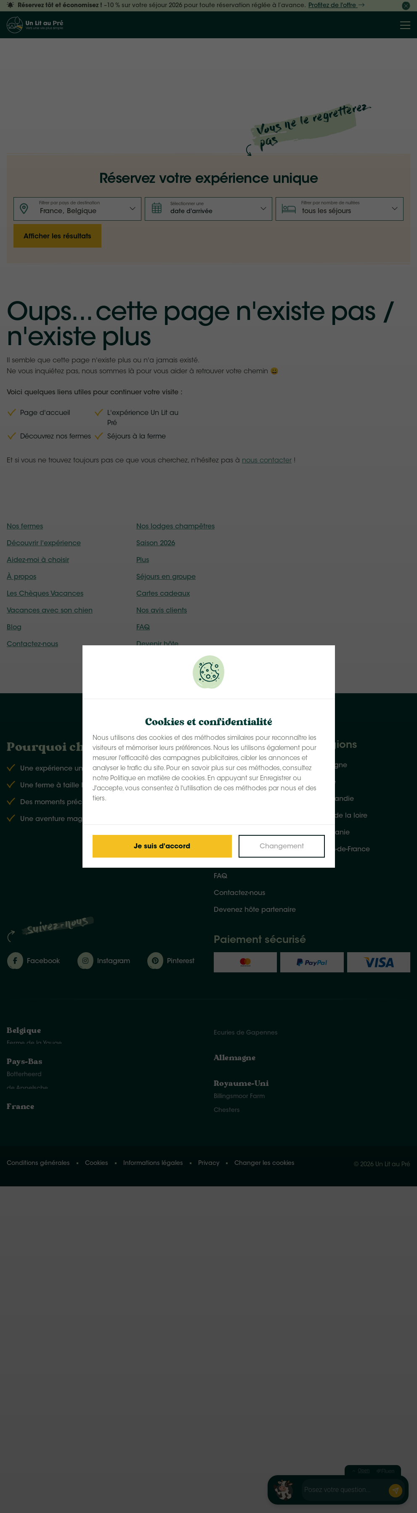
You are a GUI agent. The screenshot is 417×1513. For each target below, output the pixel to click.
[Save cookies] (162, 846)
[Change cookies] (282, 846)
